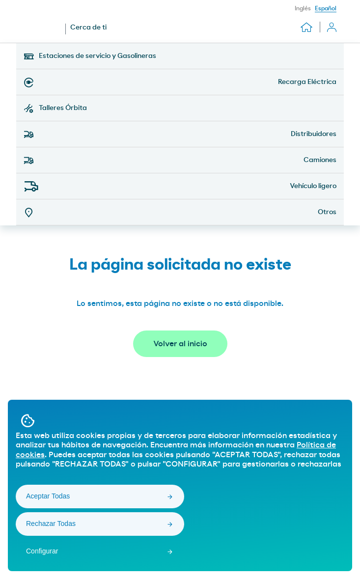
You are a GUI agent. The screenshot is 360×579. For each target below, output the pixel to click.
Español (325, 8)
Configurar (42, 551)
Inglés (303, 8)
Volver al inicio (180, 344)
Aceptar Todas (48, 496)
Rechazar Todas (51, 523)
